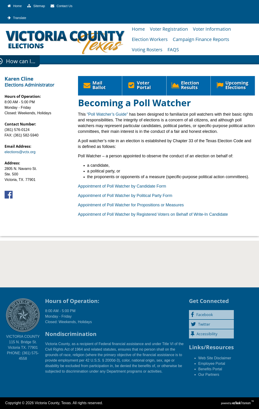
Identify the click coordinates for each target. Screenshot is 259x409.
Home (138, 29)
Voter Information (212, 29)
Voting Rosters (147, 49)
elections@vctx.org (20, 152)
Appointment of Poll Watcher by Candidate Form (122, 186)
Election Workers (150, 39)
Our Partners (208, 374)
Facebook (202, 314)
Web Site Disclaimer (214, 358)
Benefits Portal (210, 369)
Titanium (241, 403)
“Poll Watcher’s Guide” (107, 114)
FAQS (173, 49)
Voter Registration (169, 29)
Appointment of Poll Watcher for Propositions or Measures (131, 205)
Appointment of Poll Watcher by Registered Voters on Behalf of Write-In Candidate (153, 214)
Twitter (200, 324)
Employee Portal (211, 363)
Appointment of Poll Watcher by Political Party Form (125, 195)
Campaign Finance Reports (201, 39)
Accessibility (204, 334)
